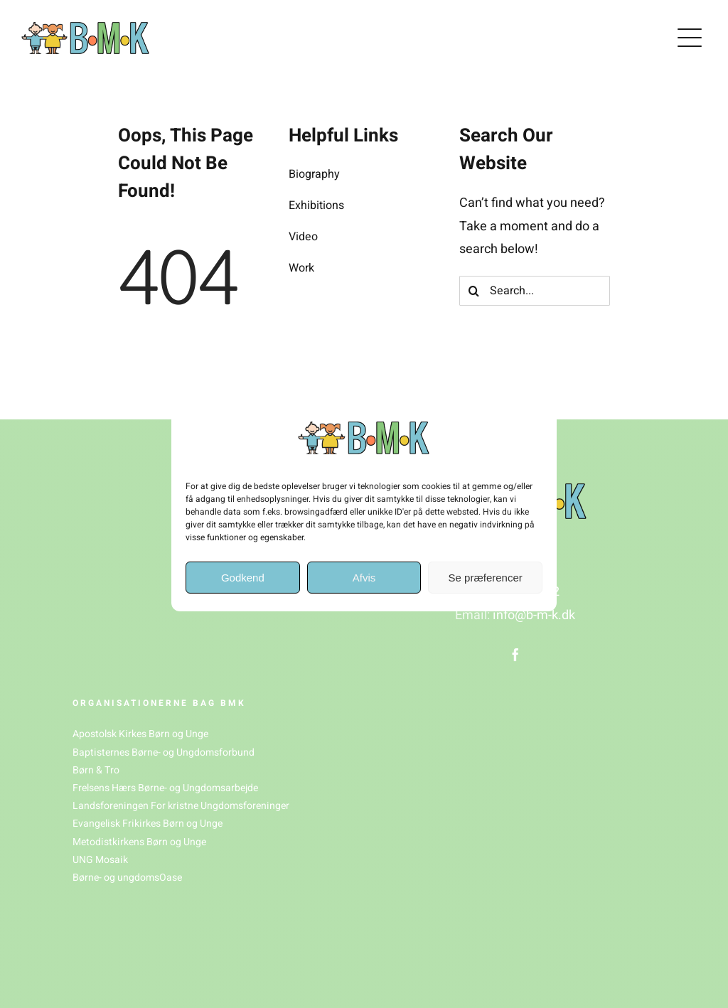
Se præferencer (486, 578)
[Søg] (474, 291)
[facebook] (515, 655)
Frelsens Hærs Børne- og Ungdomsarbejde (165, 788)
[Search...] (534, 291)
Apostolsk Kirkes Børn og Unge (140, 733)
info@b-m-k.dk (534, 615)
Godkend (242, 578)
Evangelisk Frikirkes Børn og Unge (148, 823)
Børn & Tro (96, 770)
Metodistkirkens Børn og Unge (139, 842)
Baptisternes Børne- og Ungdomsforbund (164, 752)
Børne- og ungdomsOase (127, 877)
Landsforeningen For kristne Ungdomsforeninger (181, 805)
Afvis (364, 578)
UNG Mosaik (100, 859)
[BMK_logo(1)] (85, 28)
